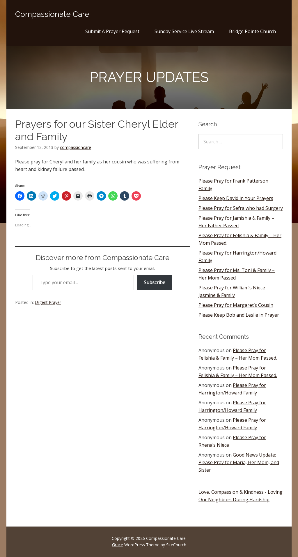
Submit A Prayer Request (112, 31)
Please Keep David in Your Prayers (235, 198)
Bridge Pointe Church (252, 31)
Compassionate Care (52, 14)
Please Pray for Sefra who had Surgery (240, 208)
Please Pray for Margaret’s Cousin (235, 305)
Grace (117, 544)
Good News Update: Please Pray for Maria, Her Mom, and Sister (238, 462)
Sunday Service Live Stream (184, 31)
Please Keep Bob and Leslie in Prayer (238, 315)
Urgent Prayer (48, 302)
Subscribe (154, 282)
